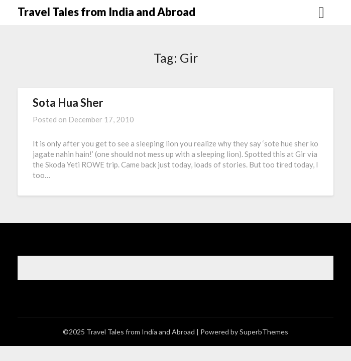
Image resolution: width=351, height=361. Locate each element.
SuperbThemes (264, 331)
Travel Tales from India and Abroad (106, 12)
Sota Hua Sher (68, 102)
